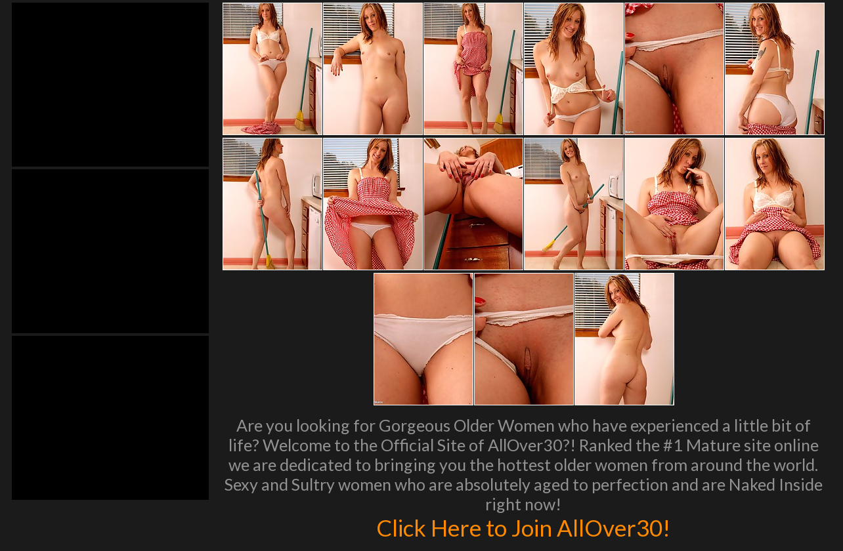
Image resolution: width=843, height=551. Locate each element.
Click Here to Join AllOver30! (523, 527)
